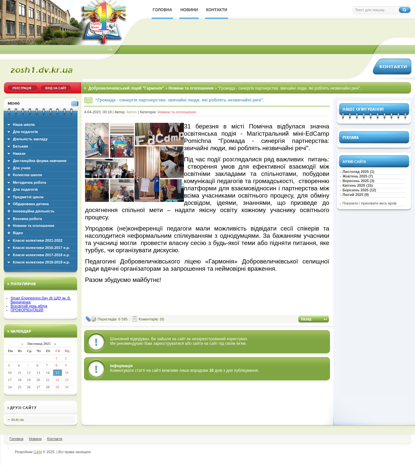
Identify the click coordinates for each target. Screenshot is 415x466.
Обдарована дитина (31, 204)
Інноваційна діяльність (33, 211)
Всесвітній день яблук (29, 306)
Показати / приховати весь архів (369, 203)
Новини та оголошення (33, 226)
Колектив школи (27, 175)
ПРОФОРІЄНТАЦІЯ (27, 310)
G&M (38, 452)
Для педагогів (25, 189)
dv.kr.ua (17, 420)
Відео (18, 233)
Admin (132, 112)
